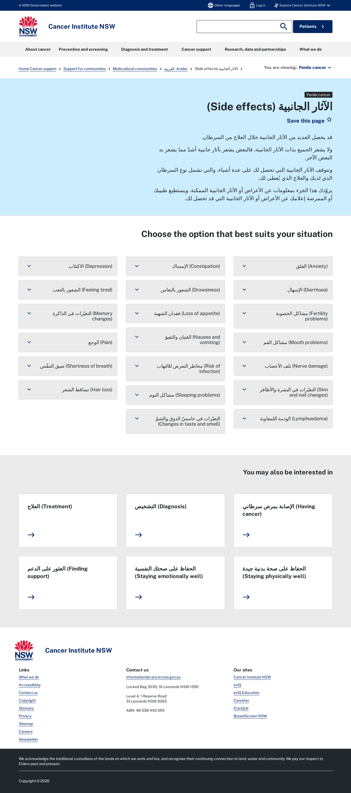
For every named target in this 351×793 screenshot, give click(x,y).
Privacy (25, 716)
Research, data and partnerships (255, 49)
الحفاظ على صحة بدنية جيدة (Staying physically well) (274, 572)
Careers (25, 731)
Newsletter (28, 739)
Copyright (27, 700)
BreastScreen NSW (250, 716)
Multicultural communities (135, 69)
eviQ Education (246, 692)
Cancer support (196, 49)
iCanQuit (241, 708)
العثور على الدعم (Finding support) (57, 572)
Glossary (26, 708)
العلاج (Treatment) (49, 506)
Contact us (28, 692)
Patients (312, 26)
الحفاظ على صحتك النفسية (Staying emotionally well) (169, 572)
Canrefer (241, 700)
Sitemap (26, 724)
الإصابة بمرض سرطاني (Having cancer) (279, 510)
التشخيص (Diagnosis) (161, 506)
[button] (303, 5)
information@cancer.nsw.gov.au (153, 677)
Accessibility (30, 685)
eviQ (237, 685)
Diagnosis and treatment (144, 49)
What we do (310, 49)
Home (24, 69)
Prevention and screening (83, 49)
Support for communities (84, 69)
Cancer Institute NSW (252, 677)
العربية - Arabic (176, 69)
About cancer (38, 49)
